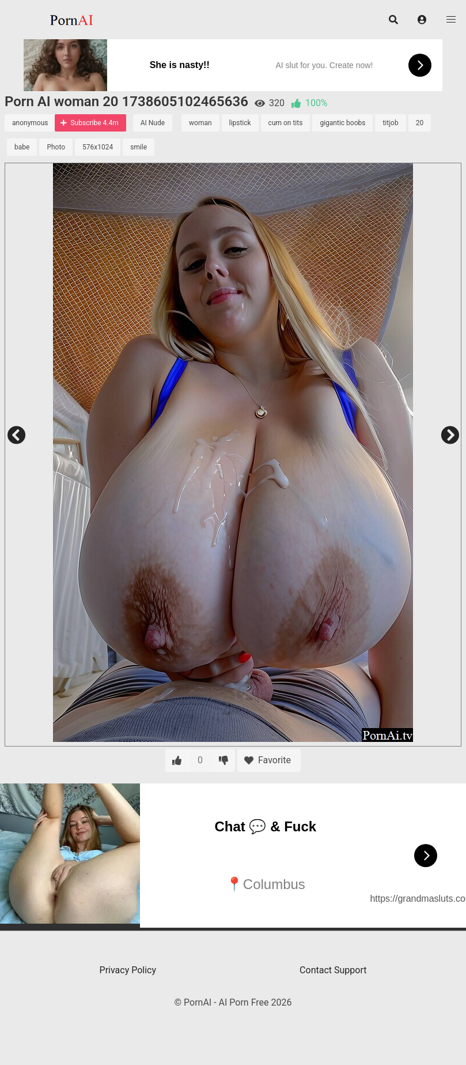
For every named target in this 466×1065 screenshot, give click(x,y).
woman (200, 123)
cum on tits (285, 123)
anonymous (30, 123)
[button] (422, 20)
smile (138, 147)
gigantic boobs (342, 123)
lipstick (240, 123)
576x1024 (97, 147)
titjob (390, 123)
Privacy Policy (128, 970)
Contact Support (333, 970)
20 (420, 123)
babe (21, 147)
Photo (56, 147)
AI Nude (153, 123)
